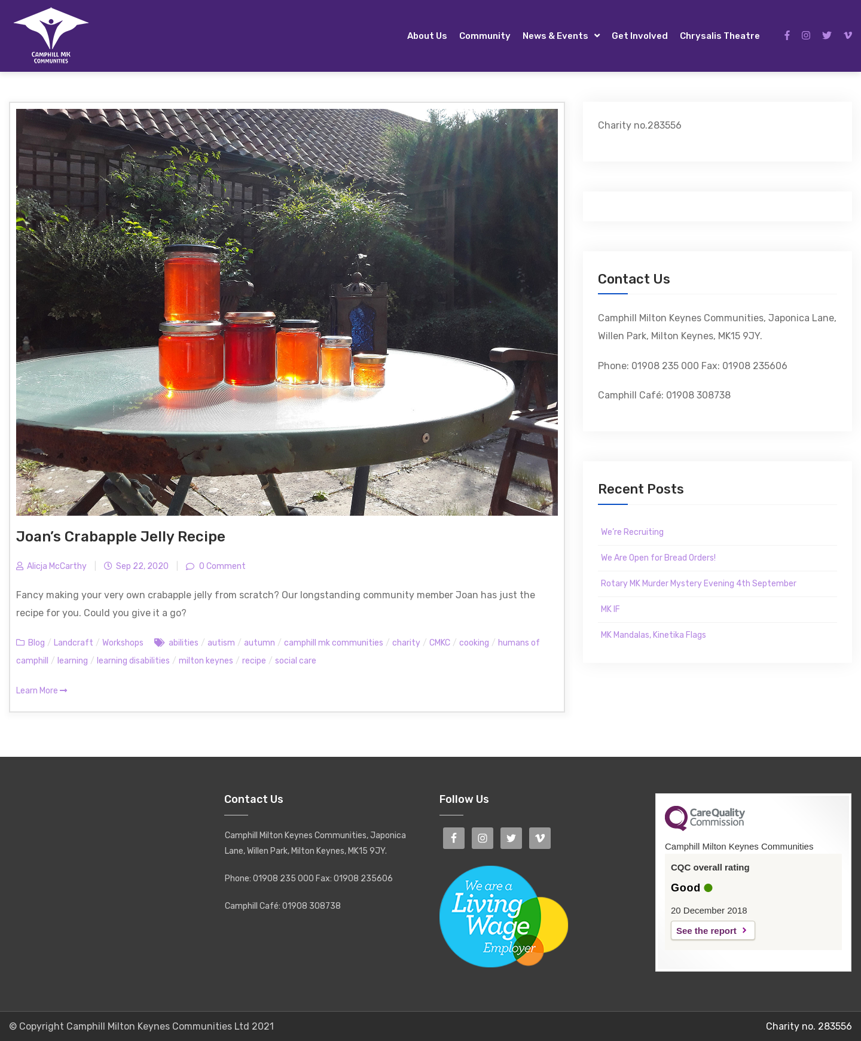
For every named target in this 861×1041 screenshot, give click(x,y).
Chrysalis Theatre (720, 36)
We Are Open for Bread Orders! (658, 558)
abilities (184, 643)
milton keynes (206, 661)
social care (295, 661)
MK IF (610, 609)
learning (72, 661)
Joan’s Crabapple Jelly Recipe (120, 536)
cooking (474, 643)
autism (221, 643)
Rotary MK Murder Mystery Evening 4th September (698, 584)
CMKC (439, 643)
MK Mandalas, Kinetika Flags (653, 635)
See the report (706, 931)
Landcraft (73, 643)
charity (406, 643)
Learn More (41, 691)
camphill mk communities (333, 643)
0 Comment (221, 566)
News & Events (555, 36)
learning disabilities (133, 661)
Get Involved (640, 36)
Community (485, 36)
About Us (427, 36)
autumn (259, 643)
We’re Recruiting (632, 532)
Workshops (123, 643)
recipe (254, 661)
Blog (36, 643)
